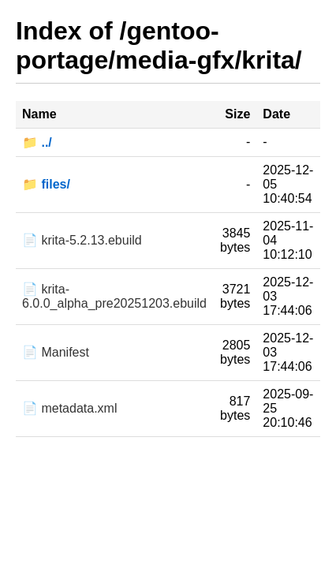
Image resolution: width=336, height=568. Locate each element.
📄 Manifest (55, 352)
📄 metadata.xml (69, 408)
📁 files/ (46, 184)
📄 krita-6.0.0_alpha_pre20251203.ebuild (114, 296)
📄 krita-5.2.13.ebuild (82, 240)
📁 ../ (37, 142)
